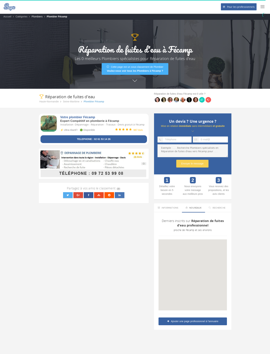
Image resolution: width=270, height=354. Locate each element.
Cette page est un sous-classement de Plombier (135, 68)
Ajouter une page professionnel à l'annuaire (192, 321)
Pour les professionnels (238, 6)
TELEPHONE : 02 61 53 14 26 (93, 139)
